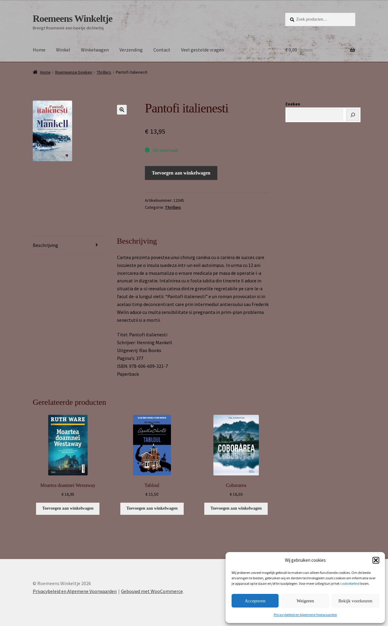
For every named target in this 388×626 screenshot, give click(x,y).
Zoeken (292, 104)
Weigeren (305, 600)
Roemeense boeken (73, 72)
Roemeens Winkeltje (72, 18)
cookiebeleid (350, 583)
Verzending (131, 50)
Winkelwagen (95, 50)
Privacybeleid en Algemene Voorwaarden (305, 614)
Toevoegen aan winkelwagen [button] (67, 508)
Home (39, 50)
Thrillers (104, 72)
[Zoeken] (353, 115)
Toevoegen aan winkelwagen (181, 172)
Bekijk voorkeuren (355, 600)
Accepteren (255, 600)
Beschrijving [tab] (45, 245)
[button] (376, 560)
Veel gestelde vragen (202, 50)
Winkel (63, 50)
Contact (161, 50)
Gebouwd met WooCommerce (152, 591)
